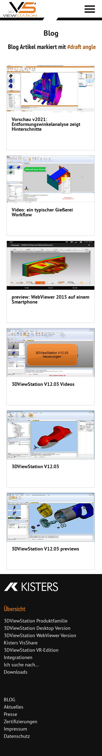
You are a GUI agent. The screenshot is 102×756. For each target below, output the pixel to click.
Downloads (15, 672)
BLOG (9, 699)
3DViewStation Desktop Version (37, 628)
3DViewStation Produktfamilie (35, 621)
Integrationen (18, 657)
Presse (10, 714)
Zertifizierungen (20, 721)
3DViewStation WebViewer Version (40, 635)
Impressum (15, 729)
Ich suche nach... (21, 665)
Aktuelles (13, 707)
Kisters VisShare (21, 643)
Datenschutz (17, 736)
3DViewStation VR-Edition (31, 650)
